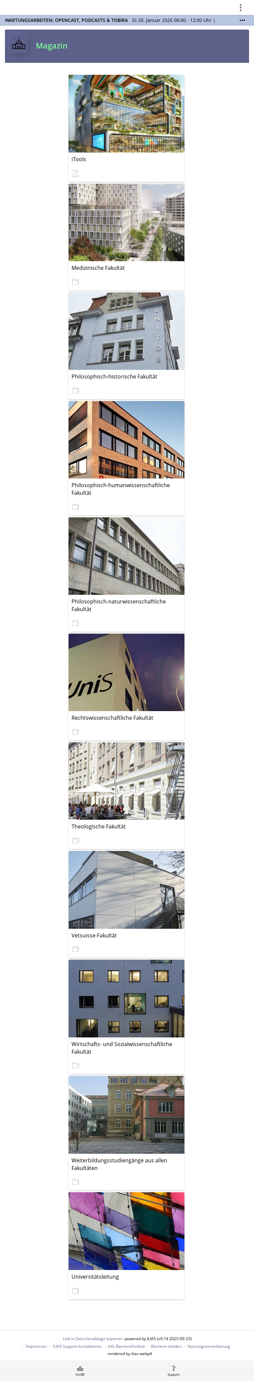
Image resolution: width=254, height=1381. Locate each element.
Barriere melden (166, 1346)
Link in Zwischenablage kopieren (93, 1338)
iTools (79, 159)
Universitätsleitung (95, 1276)
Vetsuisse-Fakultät (94, 935)
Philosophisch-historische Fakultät (114, 376)
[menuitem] (80, 1371)
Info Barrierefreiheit (126, 1346)
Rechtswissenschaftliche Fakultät (112, 717)
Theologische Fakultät (99, 826)
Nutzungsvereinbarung (209, 1346)
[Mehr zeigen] (242, 20)
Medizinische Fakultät (98, 267)
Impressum (36, 1346)
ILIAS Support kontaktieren (77, 1346)
